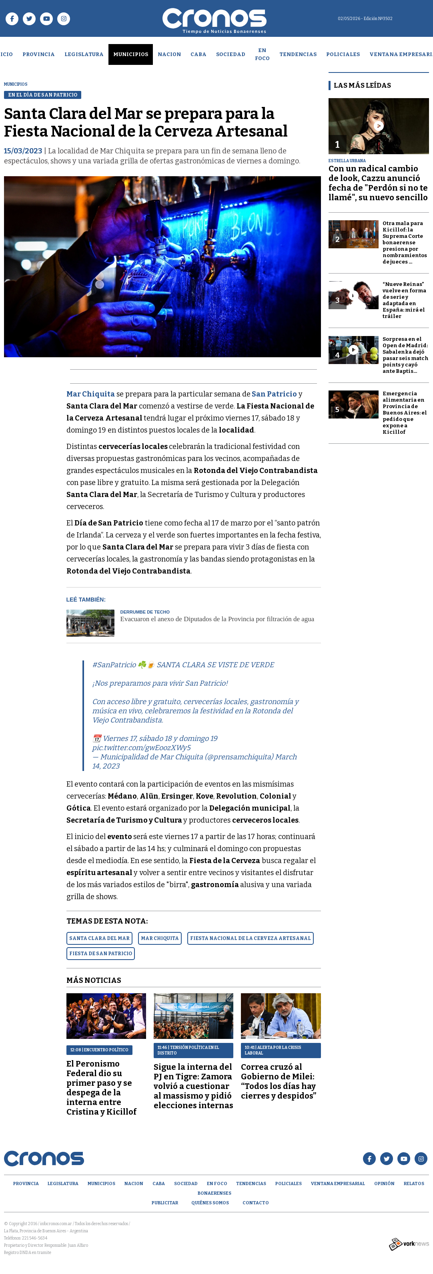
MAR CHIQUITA (160, 938)
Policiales (343, 54)
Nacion (169, 54)
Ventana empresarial (338, 1183)
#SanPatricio (114, 664)
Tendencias (298, 54)
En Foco (262, 54)
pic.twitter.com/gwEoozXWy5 (141, 747)
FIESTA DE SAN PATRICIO (100, 953)
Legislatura (84, 54)
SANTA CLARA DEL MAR (99, 938)
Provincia (38, 54)
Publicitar (165, 1203)
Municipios (130, 54)
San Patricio (274, 394)
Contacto (256, 1203)
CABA (198, 54)
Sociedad (230, 54)
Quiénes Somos (210, 1203)
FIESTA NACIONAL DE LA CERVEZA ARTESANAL (250, 938)
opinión (384, 1183)
